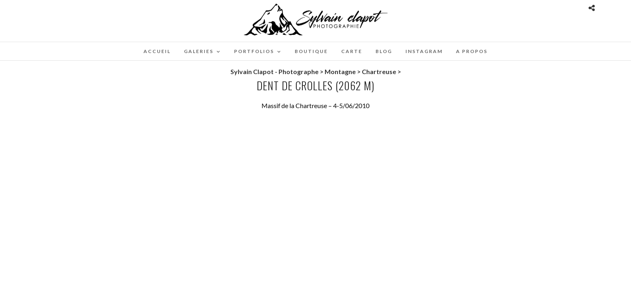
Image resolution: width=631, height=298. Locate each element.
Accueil (157, 51)
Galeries (198, 51)
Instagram (424, 51)
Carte (351, 51)
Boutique (311, 51)
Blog (384, 51)
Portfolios (254, 51)
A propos (471, 51)
